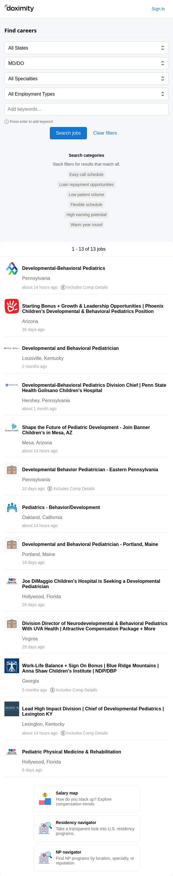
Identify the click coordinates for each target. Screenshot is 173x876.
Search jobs (68, 133)
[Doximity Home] (19, 8)
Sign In (158, 8)
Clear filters (105, 133)
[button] (87, 174)
